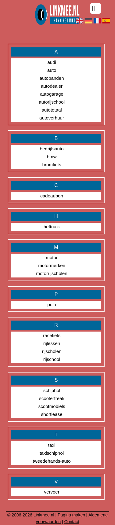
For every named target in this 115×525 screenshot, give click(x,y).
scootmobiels (51, 406)
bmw (52, 156)
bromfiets (51, 164)
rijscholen (51, 351)
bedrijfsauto (52, 148)
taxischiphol (51, 453)
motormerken (51, 265)
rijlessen (51, 343)
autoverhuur (52, 117)
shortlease (51, 414)
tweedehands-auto (52, 461)
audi (51, 62)
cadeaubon (51, 195)
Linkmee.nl (43, 514)
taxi (51, 445)
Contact (71, 521)
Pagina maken (71, 514)
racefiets (51, 335)
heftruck (52, 226)
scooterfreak (51, 398)
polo (51, 304)
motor (51, 257)
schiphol (51, 390)
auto (51, 70)
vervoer (51, 491)
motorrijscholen (51, 273)
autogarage (51, 94)
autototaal (52, 109)
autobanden (52, 78)
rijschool (51, 359)
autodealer (52, 86)
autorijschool (52, 102)
